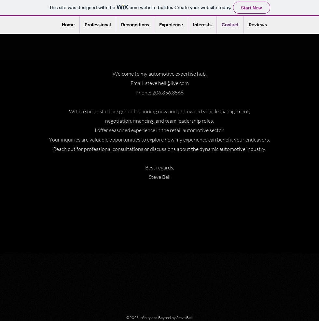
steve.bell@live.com (167, 83)
